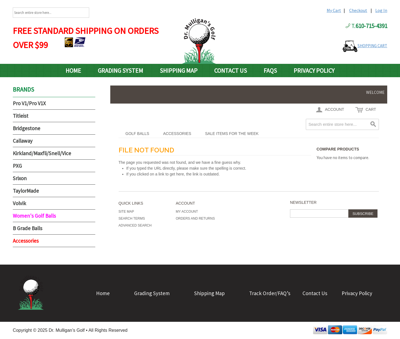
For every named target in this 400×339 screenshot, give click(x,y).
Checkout (358, 10)
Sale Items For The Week (232, 133)
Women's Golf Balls (34, 215)
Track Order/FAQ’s (269, 293)
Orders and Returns (195, 218)
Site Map (126, 212)
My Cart (334, 10)
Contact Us (230, 70)
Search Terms (132, 218)
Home (73, 70)
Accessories (177, 133)
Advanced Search (135, 225)
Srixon (20, 178)
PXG (17, 165)
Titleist (20, 115)
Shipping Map (179, 70)
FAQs (270, 70)
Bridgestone (26, 128)
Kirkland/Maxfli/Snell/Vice (42, 153)
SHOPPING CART (372, 45)
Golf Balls (137, 133)
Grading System (120, 70)
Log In (381, 10)
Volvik (19, 203)
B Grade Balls (27, 228)
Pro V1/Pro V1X (29, 103)
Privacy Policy (314, 70)
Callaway (22, 140)
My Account (187, 212)
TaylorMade (26, 190)
